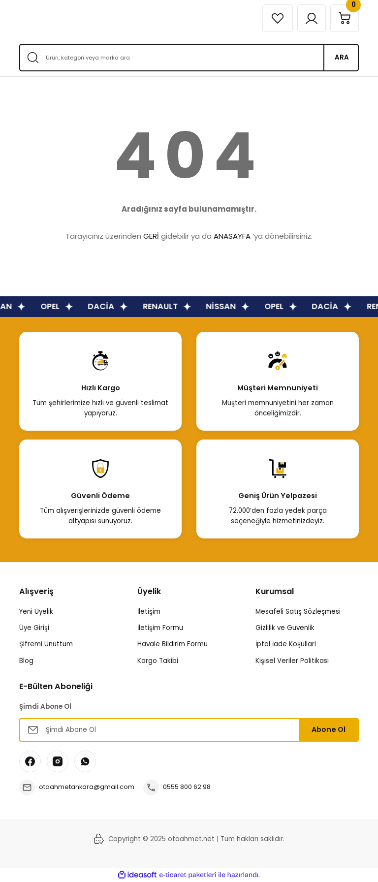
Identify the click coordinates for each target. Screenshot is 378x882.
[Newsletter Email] (189, 730)
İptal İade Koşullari (285, 644)
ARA (342, 57)
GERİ (151, 236)
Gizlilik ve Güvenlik (285, 627)
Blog (26, 660)
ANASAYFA (232, 236)
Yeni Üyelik (36, 611)
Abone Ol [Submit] (329, 729)
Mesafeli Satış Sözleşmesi (298, 611)
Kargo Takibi (157, 660)
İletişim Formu (160, 627)
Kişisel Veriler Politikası (292, 660)
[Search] (189, 57)
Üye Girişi (34, 627)
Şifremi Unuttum (46, 644)
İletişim (148, 611)
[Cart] (343, 18)
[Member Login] (308, 18)
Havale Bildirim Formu (172, 644)
